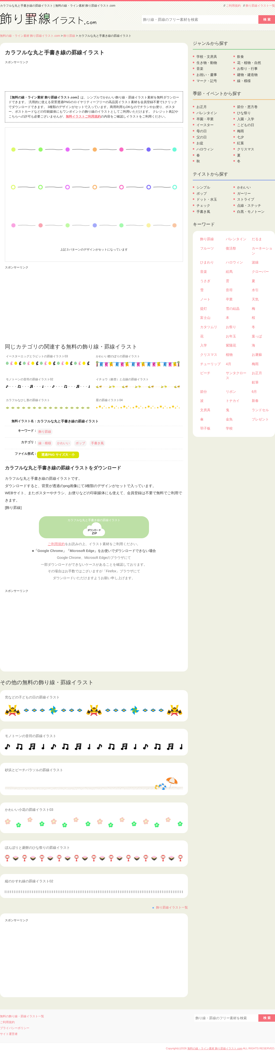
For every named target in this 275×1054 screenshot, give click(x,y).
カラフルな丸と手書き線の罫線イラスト (94, 520)
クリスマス (245, 149)
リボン (231, 392)
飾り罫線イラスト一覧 (260, 5)
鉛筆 (255, 382)
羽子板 (205, 428)
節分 (203, 392)
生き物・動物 (206, 63)
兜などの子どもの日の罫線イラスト (32, 697)
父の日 (201, 137)
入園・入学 (245, 119)
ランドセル (260, 410)
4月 (228, 364)
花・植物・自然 (249, 63)
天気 (255, 299)
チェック (203, 205)
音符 (229, 290)
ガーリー (244, 193)
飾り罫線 (69, 35)
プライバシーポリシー (14, 1028)
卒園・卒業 (205, 119)
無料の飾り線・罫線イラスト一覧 (22, 1016)
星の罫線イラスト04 (109, 400)
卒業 (229, 299)
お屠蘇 (257, 355)
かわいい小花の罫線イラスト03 (29, 810)
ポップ (80, 443)
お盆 (199, 143)
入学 (203, 345)
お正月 (201, 107)
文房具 (205, 410)
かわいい (63, 443)
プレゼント (260, 419)
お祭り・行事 (247, 69)
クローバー (260, 272)
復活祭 (231, 248)
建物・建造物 (247, 75)
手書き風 (97, 443)
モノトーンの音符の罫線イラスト (30, 736)
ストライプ (245, 199)
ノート (205, 299)
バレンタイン (206, 113)
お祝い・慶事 (206, 75)
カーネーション (262, 250)
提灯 (203, 309)
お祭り (231, 327)
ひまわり (207, 262)
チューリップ (210, 364)
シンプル (203, 187)
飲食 (240, 57)
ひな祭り (244, 113)
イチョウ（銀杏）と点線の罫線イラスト (122, 379)
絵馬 (229, 272)
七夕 (240, 137)
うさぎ (205, 281)
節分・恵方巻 (247, 107)
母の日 (201, 131)
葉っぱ (257, 336)
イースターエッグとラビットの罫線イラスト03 (37, 356)
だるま (257, 239)
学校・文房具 (206, 57)
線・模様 (44, 443)
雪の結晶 (233, 309)
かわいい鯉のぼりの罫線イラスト (118, 356)
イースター (205, 125)
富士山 (205, 318)
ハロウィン (205, 149)
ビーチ (205, 373)
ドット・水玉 (206, 199)
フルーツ (207, 248)
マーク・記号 (206, 81)
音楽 (199, 69)
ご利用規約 (233, 5)
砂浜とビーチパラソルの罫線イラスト (34, 770)
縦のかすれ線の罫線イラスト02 (29, 881)
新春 (255, 401)
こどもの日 (245, 125)
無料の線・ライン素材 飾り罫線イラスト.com (30, 35)
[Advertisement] (94, 77)
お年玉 (231, 336)
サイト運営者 (9, 1034)
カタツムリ (208, 327)
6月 (254, 392)
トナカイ (233, 401)
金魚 (229, 419)
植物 (229, 355)
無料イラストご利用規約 (83, 116)
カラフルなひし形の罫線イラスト (28, 400)
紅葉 (240, 143)
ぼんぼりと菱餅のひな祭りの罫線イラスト (37, 848)
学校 (229, 428)
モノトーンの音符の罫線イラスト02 (29, 379)
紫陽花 (231, 345)
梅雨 (240, 131)
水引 (255, 290)
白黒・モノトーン (250, 212)
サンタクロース (236, 375)
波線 (255, 262)
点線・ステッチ (249, 205)
